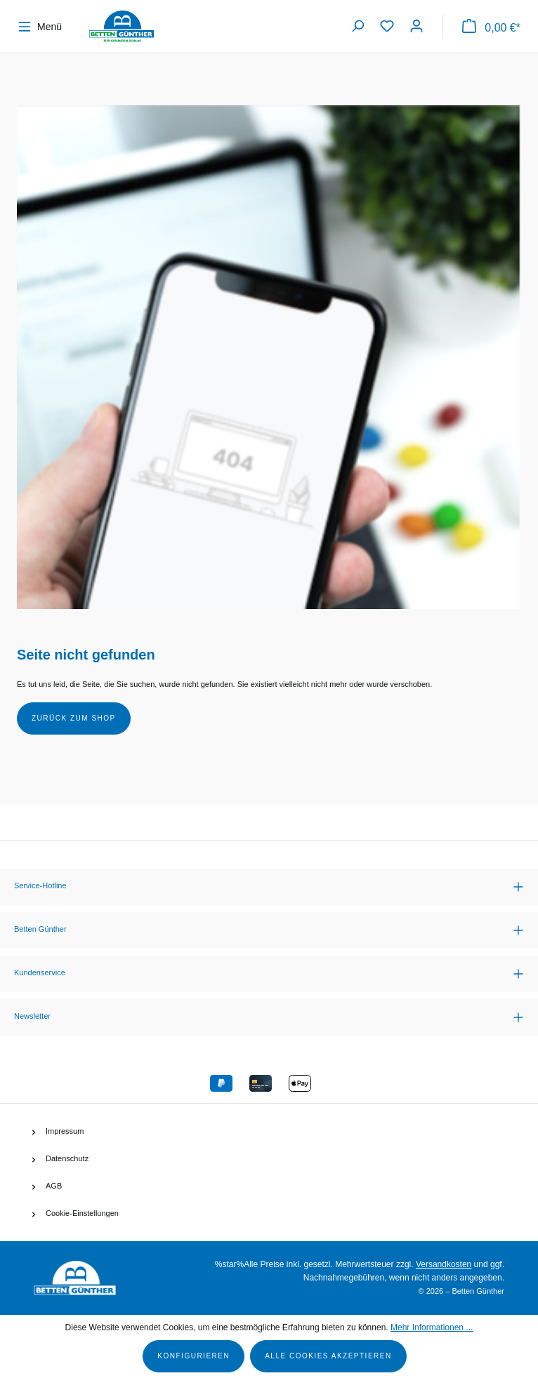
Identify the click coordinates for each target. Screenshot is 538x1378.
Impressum (65, 1131)
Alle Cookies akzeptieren (328, 1356)
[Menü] (43, 26)
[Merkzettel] (387, 26)
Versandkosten (443, 1264)
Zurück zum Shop (74, 718)
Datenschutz (67, 1158)
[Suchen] (357, 26)
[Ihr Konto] (416, 26)
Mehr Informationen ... (432, 1327)
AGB (54, 1186)
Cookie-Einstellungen (82, 1213)
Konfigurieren (193, 1356)
